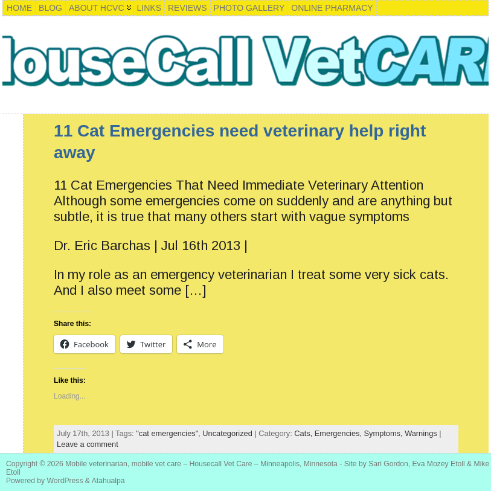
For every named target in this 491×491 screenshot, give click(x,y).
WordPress (65, 481)
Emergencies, (339, 433)
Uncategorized (227, 433)
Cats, (304, 433)
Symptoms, (384, 433)
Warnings (421, 433)
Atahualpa (108, 481)
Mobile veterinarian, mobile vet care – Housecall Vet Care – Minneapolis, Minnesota (201, 464)
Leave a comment (87, 444)
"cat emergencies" (167, 433)
